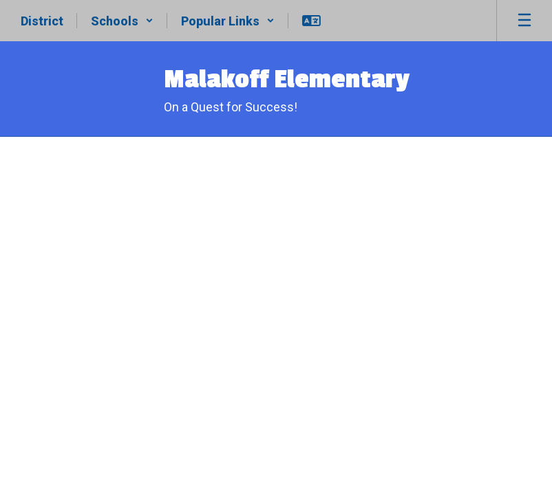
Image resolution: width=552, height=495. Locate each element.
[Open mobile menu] (524, 20)
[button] (122, 20)
